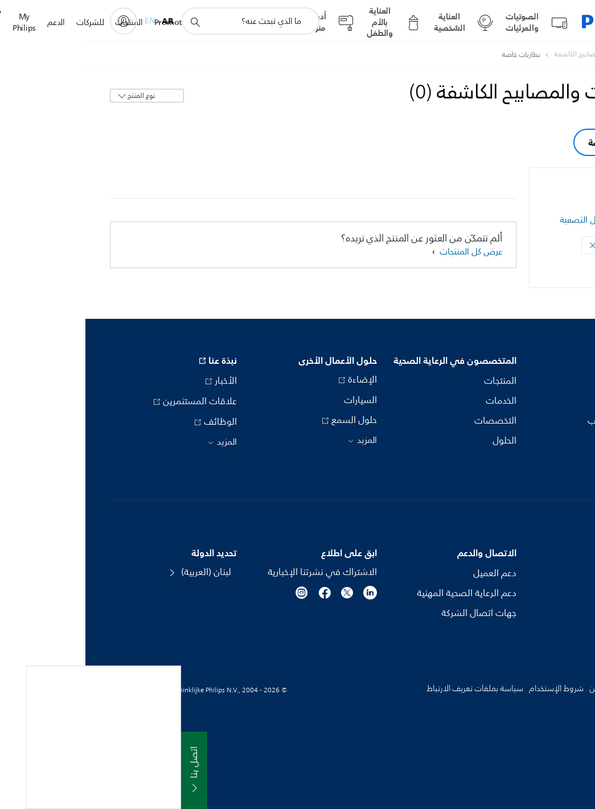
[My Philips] (38, 21)
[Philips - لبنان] (560, 54)
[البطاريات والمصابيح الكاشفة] (502, 54)
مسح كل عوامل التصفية (516, 220)
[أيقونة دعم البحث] (109, 21)
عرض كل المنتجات (384, 252)
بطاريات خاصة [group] (529, 142)
